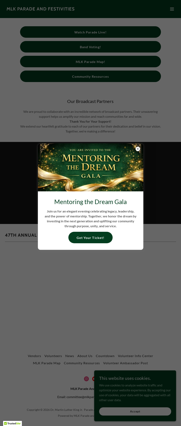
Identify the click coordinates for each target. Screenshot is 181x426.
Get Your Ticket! (90, 238)
